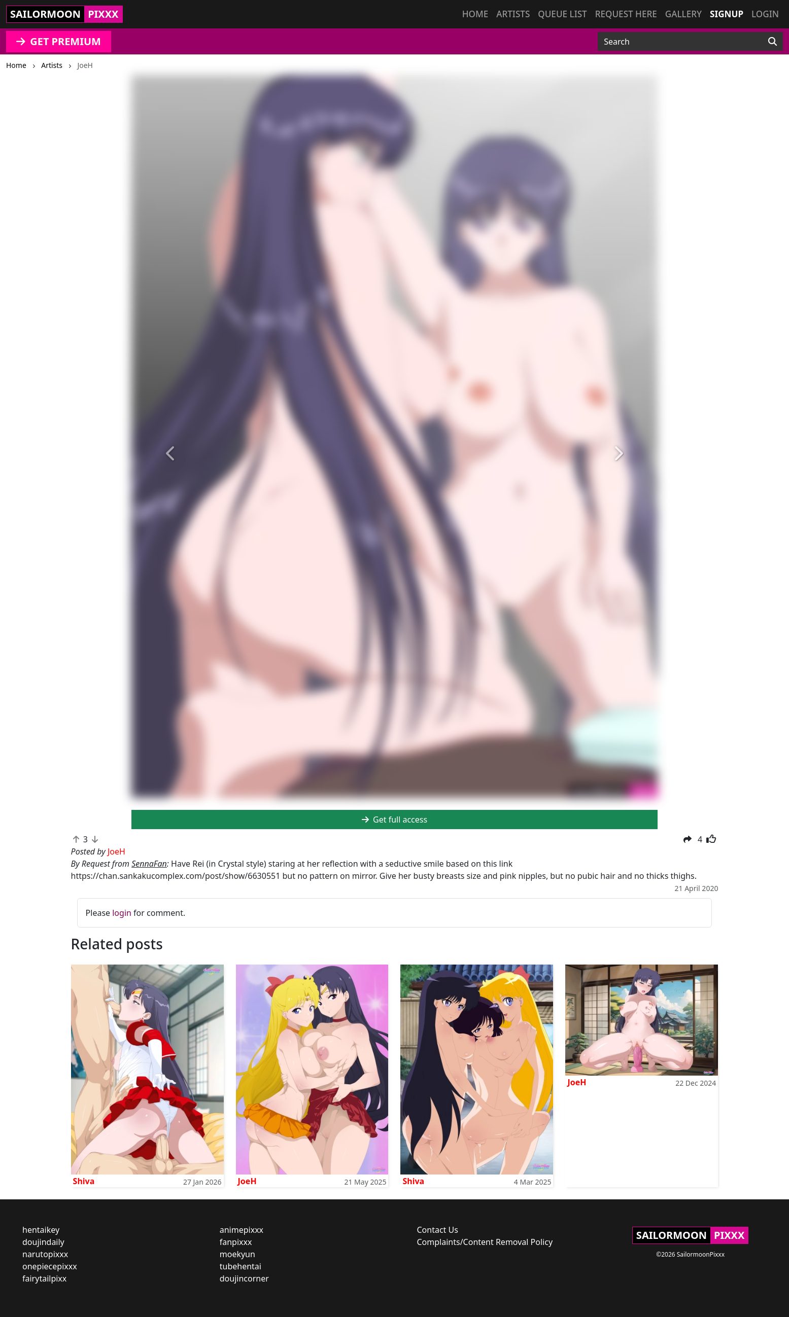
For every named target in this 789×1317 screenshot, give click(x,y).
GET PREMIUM (58, 41)
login (121, 912)
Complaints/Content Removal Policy (485, 1242)
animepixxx (241, 1229)
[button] (170, 454)
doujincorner (244, 1278)
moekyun (237, 1254)
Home (475, 14)
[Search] (772, 41)
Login (765, 14)
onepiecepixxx (49, 1266)
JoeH (247, 1181)
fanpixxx (236, 1242)
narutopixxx (45, 1254)
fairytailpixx (44, 1278)
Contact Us (437, 1229)
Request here (626, 14)
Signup (726, 14)
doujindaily (43, 1242)
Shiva (84, 1181)
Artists (513, 14)
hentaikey (40, 1229)
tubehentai (240, 1266)
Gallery (683, 14)
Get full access (394, 819)
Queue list (562, 14)
